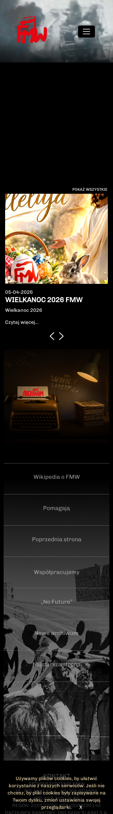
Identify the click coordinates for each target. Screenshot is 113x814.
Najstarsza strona (56, 664)
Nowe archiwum (56, 633)
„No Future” (57, 601)
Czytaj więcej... (22, 322)
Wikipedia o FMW (56, 476)
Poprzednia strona (56, 539)
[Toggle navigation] (86, 32)
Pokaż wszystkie (90, 189)
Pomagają (56, 508)
